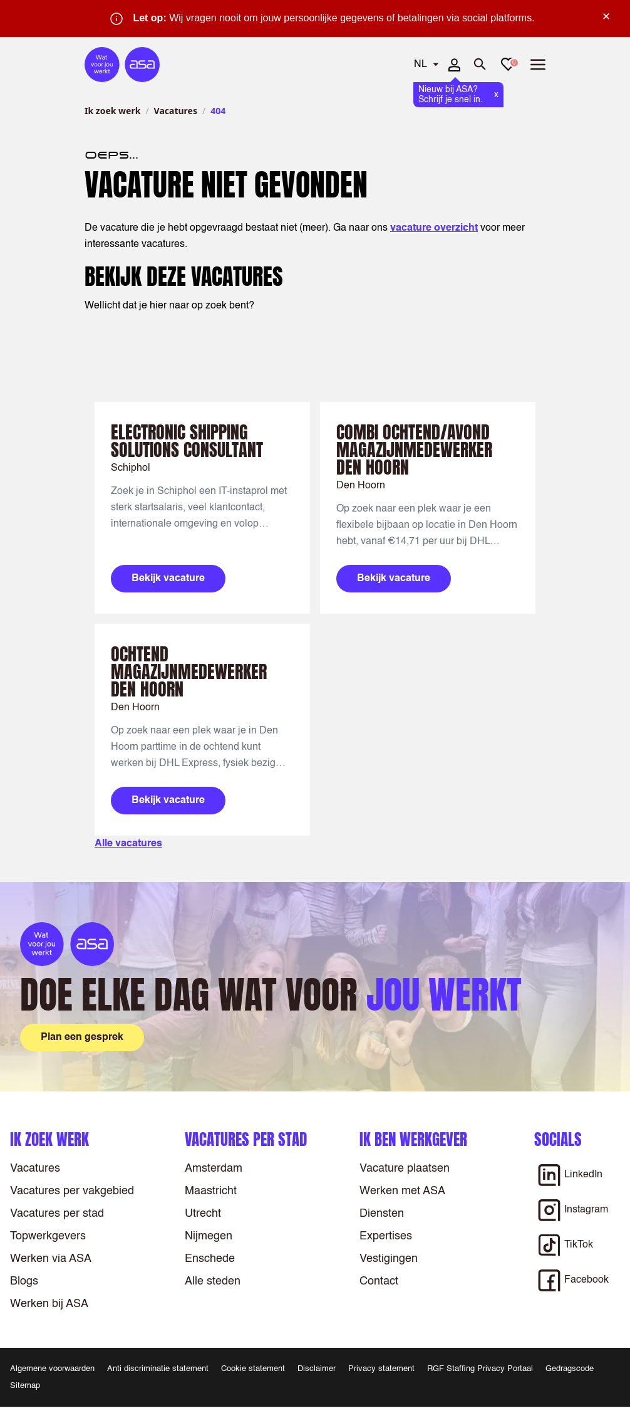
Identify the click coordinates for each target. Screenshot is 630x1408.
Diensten (381, 1213)
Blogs (24, 1281)
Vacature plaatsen (404, 1168)
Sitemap (25, 1386)
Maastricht (211, 1191)
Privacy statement (381, 1369)
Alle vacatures (128, 844)
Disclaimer (316, 1369)
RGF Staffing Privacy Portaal (480, 1369)
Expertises (385, 1236)
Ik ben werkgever (413, 1139)
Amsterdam (213, 1168)
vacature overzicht (434, 228)
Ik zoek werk (112, 111)
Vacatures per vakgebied (72, 1191)
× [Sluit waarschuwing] (606, 16)
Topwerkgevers (48, 1236)
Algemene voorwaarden (52, 1369)
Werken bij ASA (49, 1304)
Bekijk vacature (168, 579)
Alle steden (212, 1281)
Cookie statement (253, 1369)
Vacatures (175, 111)
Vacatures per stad (57, 1213)
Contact (378, 1281)
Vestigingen (388, 1258)
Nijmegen (208, 1236)
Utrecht (203, 1213)
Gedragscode (569, 1369)
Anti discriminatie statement (158, 1369)
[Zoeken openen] (480, 64)
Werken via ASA (50, 1258)
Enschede (210, 1258)
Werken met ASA (402, 1191)
